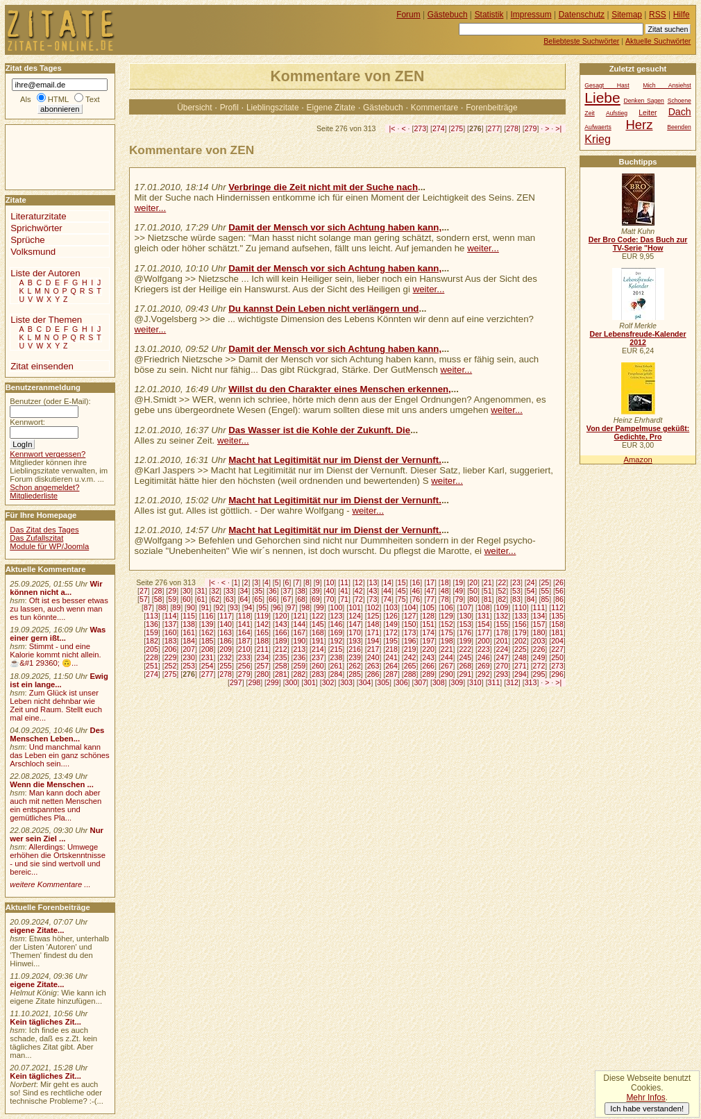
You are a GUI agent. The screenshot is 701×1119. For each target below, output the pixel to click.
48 (445, 591)
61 (201, 599)
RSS (657, 14)
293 (502, 674)
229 (170, 657)
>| (558, 128)
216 (354, 649)
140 (225, 624)
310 (475, 682)
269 (484, 666)
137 (170, 624)
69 (316, 599)
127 (410, 616)
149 (391, 624)
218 (391, 649)
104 (410, 607)
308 (438, 682)
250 (557, 657)
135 (557, 616)
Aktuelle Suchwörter (658, 41)
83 (516, 599)
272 (539, 666)
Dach (679, 111)
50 (473, 591)
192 (336, 641)
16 (416, 582)
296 (557, 674)
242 (410, 657)
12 (359, 582)
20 (473, 582)
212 (281, 649)
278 (512, 128)
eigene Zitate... (37, 930)
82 (502, 599)
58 (158, 599)
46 (416, 591)
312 (512, 682)
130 (465, 616)
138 (189, 624)
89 (176, 607)
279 (531, 128)
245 (465, 657)
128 (428, 616)
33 (230, 591)
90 (191, 607)
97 (291, 607)
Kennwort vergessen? (47, 454)
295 (539, 674)
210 (244, 649)
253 (189, 666)
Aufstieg (616, 113)
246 (484, 657)
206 (170, 649)
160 (170, 632)
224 (502, 649)
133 (520, 616)
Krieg (597, 139)
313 (531, 682)
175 (447, 632)
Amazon (637, 459)
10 (330, 582)
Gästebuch (383, 107)
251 (152, 666)
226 (539, 649)
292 (484, 674)
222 (465, 649)
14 (387, 582)
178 (502, 632)
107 (465, 607)
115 (189, 616)
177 (484, 632)
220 (428, 649)
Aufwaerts (597, 127)
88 (162, 607)
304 (365, 682)
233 (244, 657)
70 (330, 599)
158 (557, 624)
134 (539, 616)
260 (318, 666)
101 (354, 607)
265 (410, 666)
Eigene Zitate (331, 107)
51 (488, 591)
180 (539, 632)
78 (445, 599)
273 (420, 128)
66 (273, 599)
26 (559, 582)
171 (373, 632)
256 (244, 666)
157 (539, 624)
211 (262, 649)
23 (516, 582)
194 (373, 641)
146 (336, 624)
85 (545, 599)
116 (207, 616)
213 (299, 649)
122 (318, 616)
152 (447, 624)
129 (447, 616)
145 (318, 624)
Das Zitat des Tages (44, 529)
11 (344, 582)
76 (416, 599)
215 (336, 649)
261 (336, 666)
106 (447, 607)
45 (402, 591)
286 (373, 674)
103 (391, 607)
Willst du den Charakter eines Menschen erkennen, (339, 389)
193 (354, 641)
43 (373, 591)
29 (172, 591)
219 (410, 649)
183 (170, 641)
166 (281, 632)
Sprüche (27, 240)
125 (373, 616)
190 (299, 641)
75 (402, 599)
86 (559, 599)
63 (230, 599)
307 (420, 682)
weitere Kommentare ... (50, 884)
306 (402, 682)
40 (330, 591)
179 (520, 632)
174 (428, 632)
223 (484, 649)
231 (207, 657)
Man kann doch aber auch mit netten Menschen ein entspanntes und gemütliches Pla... (55, 805)
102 (373, 607)
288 (410, 674)
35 (258, 591)
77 (430, 599)
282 (299, 674)
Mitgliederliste (34, 495)
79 (459, 599)
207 (189, 649)
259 (299, 666)
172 (391, 632)
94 (248, 607)
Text (92, 99)
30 (187, 591)
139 (207, 624)
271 (520, 666)
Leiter (648, 113)
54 (531, 591)
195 (391, 641)
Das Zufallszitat (36, 538)
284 (336, 674)
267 (447, 666)
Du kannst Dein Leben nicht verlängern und (323, 308)
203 (539, 641)
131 (484, 616)
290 (447, 674)
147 (354, 624)
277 (494, 128)
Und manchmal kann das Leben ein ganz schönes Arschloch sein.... (59, 755)
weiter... (151, 208)
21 (488, 582)
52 (502, 591)
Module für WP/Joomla (49, 546)
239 (354, 657)
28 (158, 591)
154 (484, 624)
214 (318, 649)
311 (494, 682)
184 (189, 641)
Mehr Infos (645, 1097)
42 (359, 591)
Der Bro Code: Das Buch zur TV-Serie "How (638, 243)
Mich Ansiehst (667, 85)
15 (402, 582)
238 (336, 657)
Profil (229, 107)
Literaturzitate (38, 216)
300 (291, 682)
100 (336, 607)
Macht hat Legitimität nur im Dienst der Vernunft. (334, 460)
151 (428, 624)
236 (299, 657)
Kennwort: (27, 422)
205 (152, 649)
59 (172, 599)
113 (152, 616)
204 (557, 641)
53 (516, 591)
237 (318, 657)
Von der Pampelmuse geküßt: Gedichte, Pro (637, 432)
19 (459, 582)
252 (170, 666)
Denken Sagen (644, 100)
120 (281, 616)
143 (281, 624)
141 (244, 624)
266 (428, 666)
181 (557, 632)
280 (262, 674)
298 (254, 682)
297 (236, 682)
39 (316, 591)
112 (557, 607)
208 (207, 649)
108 (484, 607)
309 (457, 682)
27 (144, 591)
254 (207, 666)
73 (373, 599)
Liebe (602, 98)
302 (328, 682)
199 (465, 641)
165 (262, 632)
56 (559, 591)
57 (144, 599)
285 (354, 674)
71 (344, 599)
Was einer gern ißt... (57, 633)
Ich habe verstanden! (647, 1108)
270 (502, 666)
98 (305, 607)
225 (520, 649)
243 (428, 657)
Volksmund (33, 251)
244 (447, 657)
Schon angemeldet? (44, 487)
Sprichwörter (36, 228)
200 (484, 641)
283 (318, 674)
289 (428, 674)
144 (299, 624)
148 (373, 624)
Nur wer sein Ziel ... (56, 834)
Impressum (531, 14)
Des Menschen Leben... (57, 734)
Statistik (489, 14)
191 (318, 641)
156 (520, 624)
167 (299, 632)
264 (391, 666)
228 (152, 657)
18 (445, 582)
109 (502, 607)
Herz (638, 124)
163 (225, 632)
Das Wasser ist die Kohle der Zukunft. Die (319, 430)
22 (502, 582)
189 (281, 641)
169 (336, 632)
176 (465, 632)
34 (244, 591)
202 (520, 641)
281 (281, 674)
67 (287, 599)
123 (336, 616)
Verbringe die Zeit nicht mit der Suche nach (323, 187)
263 (373, 666)
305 (383, 682)
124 (354, 616)
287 (391, 674)
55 (545, 591)
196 (410, 641)
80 (473, 599)
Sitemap (626, 14)
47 (430, 591)
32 (215, 591)
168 (318, 632)
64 (244, 599)
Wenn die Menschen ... (52, 784)
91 (205, 607)
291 (465, 674)
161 (189, 632)
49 (459, 591)
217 (373, 649)
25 (545, 582)
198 (447, 641)
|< (392, 128)
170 (354, 632)
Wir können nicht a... (56, 588)
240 (373, 657)
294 (520, 674)
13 (373, 582)
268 (465, 666)
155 (502, 624)
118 (244, 616)
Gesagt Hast (606, 85)
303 (346, 682)
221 (447, 649)
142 (262, 624)
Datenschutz (582, 14)
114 (170, 616)
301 (309, 682)
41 (344, 591)
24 (531, 582)
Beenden (679, 127)
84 (531, 599)
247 (502, 657)
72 (359, 599)
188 (262, 641)
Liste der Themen (46, 319)
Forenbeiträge (491, 107)
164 (244, 632)
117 (225, 616)
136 (152, 624)
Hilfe (681, 14)
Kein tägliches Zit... (45, 1022)
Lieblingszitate (272, 107)
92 (219, 607)
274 (438, 128)
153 (465, 624)
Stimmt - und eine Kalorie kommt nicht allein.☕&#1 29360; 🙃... (55, 654)
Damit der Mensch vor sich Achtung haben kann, (334, 227)
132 (502, 616)
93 (234, 607)
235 (281, 657)
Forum (408, 14)
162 (207, 632)
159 (152, 632)
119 (262, 616)
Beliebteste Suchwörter (581, 41)
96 (277, 607)
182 (152, 641)
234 (262, 657)
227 (557, 649)
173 (410, 632)
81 (488, 599)
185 (207, 641)
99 (320, 607)
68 (301, 599)
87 (148, 607)
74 (387, 599)
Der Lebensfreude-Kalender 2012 (637, 338)
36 (273, 591)
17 (430, 582)
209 (225, 649)
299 (273, 682)
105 (428, 607)
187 (244, 641)
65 (258, 599)
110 (520, 607)
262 (354, 666)
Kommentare (434, 107)
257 (262, 666)
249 (539, 657)
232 (225, 657)
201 (502, 641)
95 (262, 607)
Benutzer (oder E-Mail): (50, 401)
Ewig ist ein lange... (59, 680)
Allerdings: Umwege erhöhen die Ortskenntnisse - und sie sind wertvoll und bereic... (57, 859)
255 (225, 666)
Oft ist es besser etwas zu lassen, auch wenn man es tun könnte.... (59, 608)
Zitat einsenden (42, 366)
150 (410, 624)
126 (391, 616)
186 (225, 641)
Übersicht (194, 107)
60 (187, 599)
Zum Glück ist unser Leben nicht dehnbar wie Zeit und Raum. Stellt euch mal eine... (56, 705)
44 (387, 591)
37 (287, 591)
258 (281, 666)
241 (391, 657)
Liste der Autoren (45, 273)
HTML (58, 99)
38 (301, 591)
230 (189, 657)
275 (457, 128)
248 (520, 657)
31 (201, 591)
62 (215, 599)
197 (428, 641)
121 (299, 616)
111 (539, 607)
